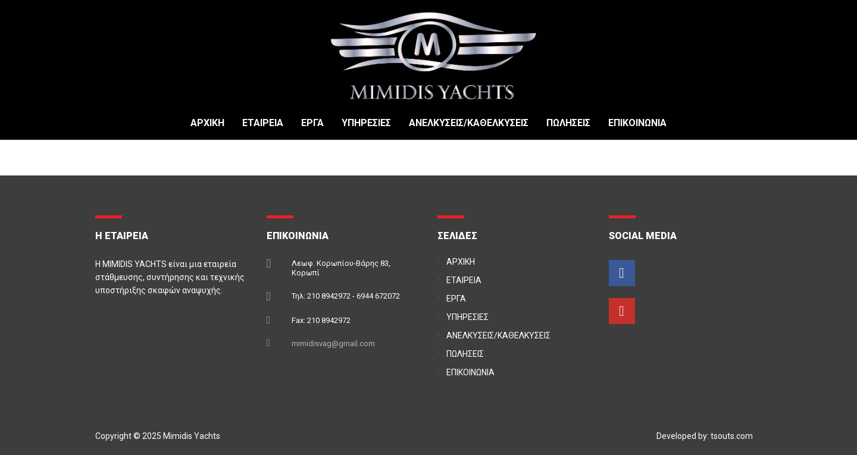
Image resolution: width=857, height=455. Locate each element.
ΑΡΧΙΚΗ (207, 123)
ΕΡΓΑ (312, 123)
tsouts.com (732, 436)
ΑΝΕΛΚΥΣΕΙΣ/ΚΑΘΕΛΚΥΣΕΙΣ (468, 123)
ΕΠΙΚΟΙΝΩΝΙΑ (637, 123)
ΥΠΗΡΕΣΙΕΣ (366, 123)
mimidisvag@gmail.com (333, 343)
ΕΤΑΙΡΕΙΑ (262, 123)
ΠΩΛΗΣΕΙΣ (568, 123)
